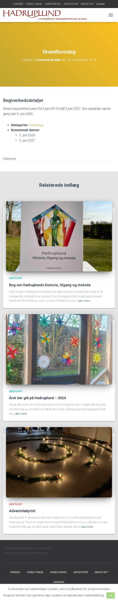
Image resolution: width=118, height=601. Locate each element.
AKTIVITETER (71, 4)
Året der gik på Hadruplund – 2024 (37, 398)
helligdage (36, 125)
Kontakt (100, 4)
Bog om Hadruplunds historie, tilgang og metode (50, 285)
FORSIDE (18, 4)
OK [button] (110, 595)
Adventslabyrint (22, 511)
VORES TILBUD (34, 4)
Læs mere (84, 300)
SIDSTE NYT (87, 4)
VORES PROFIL (53, 4)
